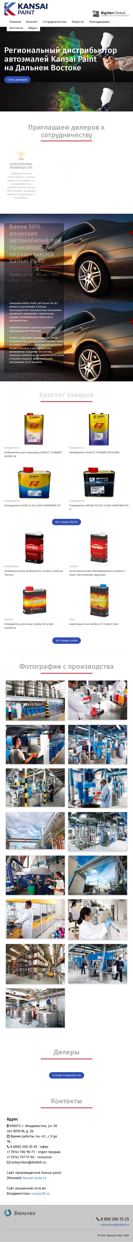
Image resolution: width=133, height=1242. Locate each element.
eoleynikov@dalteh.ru (115, 1224)
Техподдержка (99, 22)
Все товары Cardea (66, 640)
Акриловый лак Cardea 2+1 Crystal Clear (94, 624)
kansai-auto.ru (34, 1178)
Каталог (32, 22)
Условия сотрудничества (66, 1075)
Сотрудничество (54, 22)
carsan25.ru (40, 1193)
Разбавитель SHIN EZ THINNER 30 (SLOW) (94, 452)
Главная (15, 22)
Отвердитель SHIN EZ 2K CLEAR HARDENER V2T (32, 505)
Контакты (16, 28)
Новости (78, 22)
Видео (32, 28)
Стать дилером (17, 79)
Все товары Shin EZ (66, 522)
